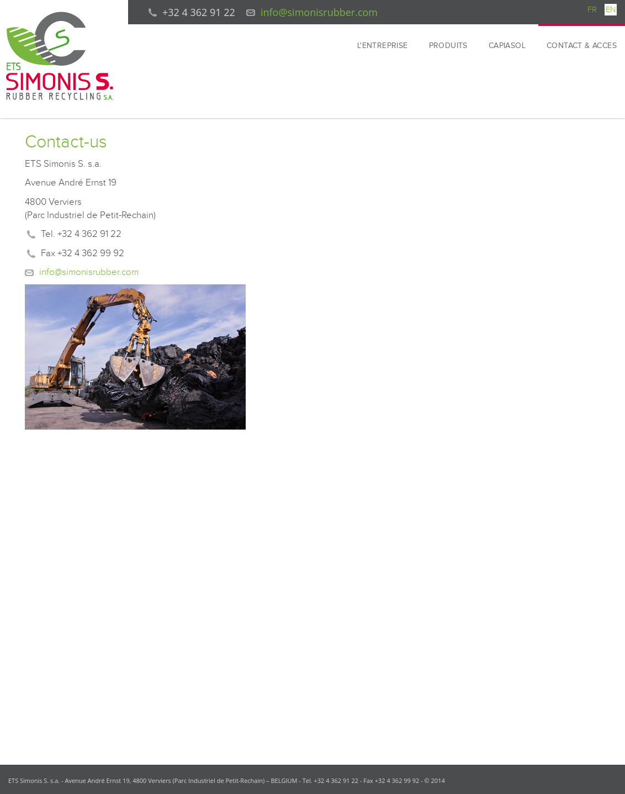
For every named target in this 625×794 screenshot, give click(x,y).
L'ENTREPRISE (382, 45)
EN (611, 9)
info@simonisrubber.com (319, 12)
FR (592, 9)
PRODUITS (448, 45)
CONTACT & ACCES (582, 45)
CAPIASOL (507, 45)
